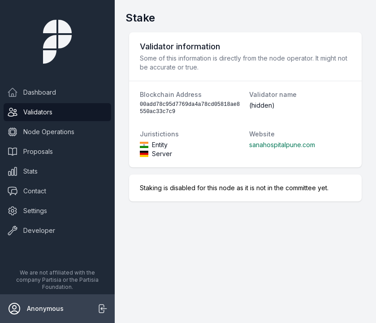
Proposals (30, 151)
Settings (27, 210)
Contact (26, 191)
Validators (29, 112)
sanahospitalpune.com (282, 144)
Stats (22, 171)
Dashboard (31, 92)
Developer (31, 230)
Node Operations (40, 132)
